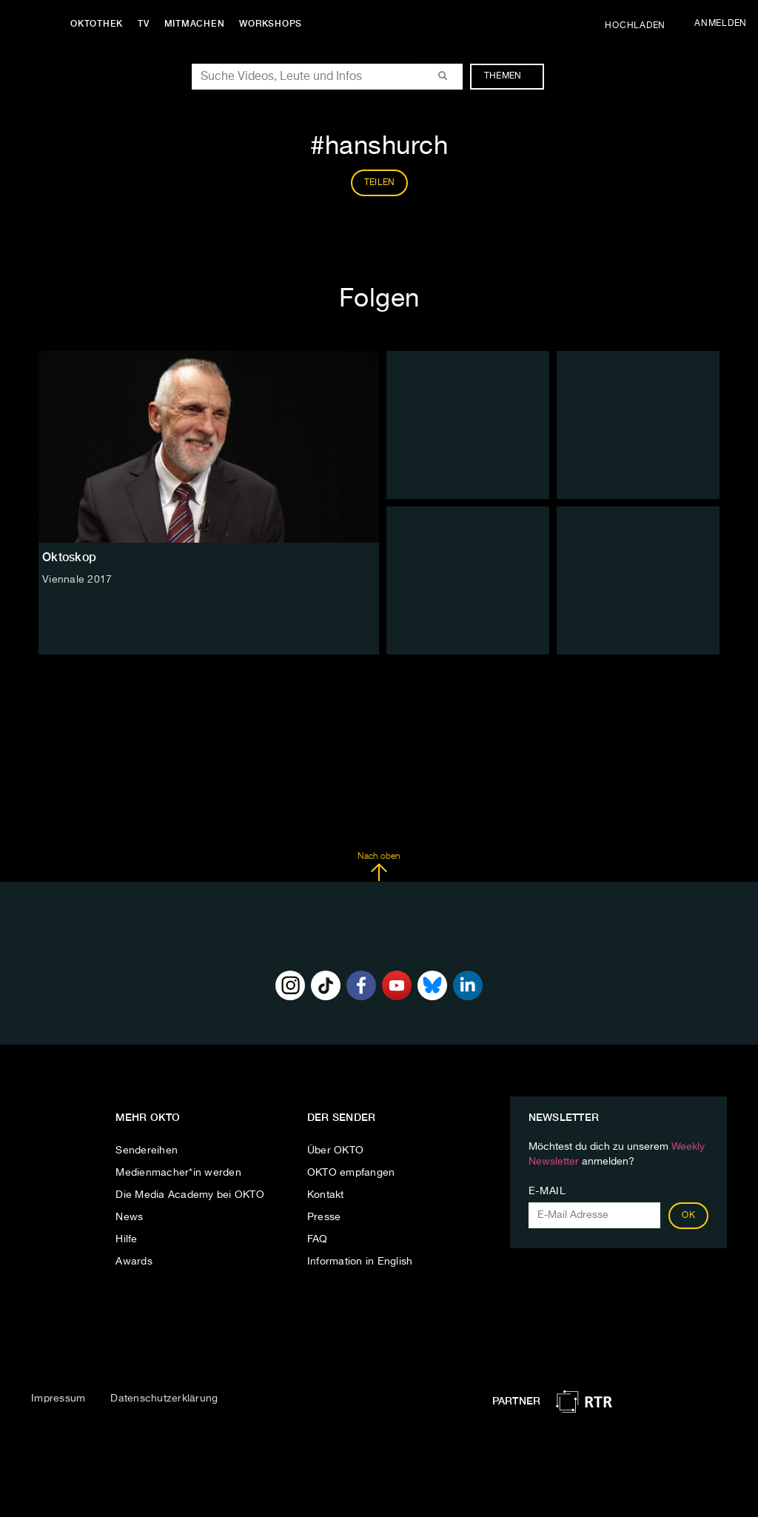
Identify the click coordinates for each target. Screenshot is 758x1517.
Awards (133, 1261)
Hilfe (126, 1239)
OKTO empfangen (351, 1173)
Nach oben (379, 867)
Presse (324, 1217)
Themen (510, 76)
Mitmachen (194, 24)
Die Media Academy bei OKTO (189, 1195)
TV (144, 24)
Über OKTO (335, 1150)
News (129, 1217)
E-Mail (547, 1191)
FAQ (317, 1239)
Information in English (360, 1261)
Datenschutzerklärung (164, 1398)
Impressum (58, 1398)
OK (688, 1215)
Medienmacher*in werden (178, 1173)
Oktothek (96, 24)
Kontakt (325, 1195)
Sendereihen (146, 1150)
